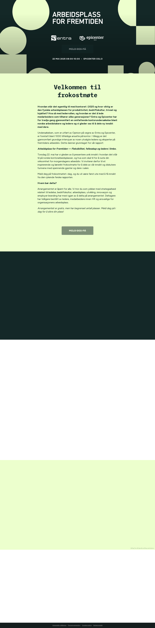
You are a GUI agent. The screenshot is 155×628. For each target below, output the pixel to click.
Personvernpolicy (74, 625)
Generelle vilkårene (59, 625)
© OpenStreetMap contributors (145, 548)
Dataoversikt (98, 625)
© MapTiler (134, 548)
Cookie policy (87, 625)
